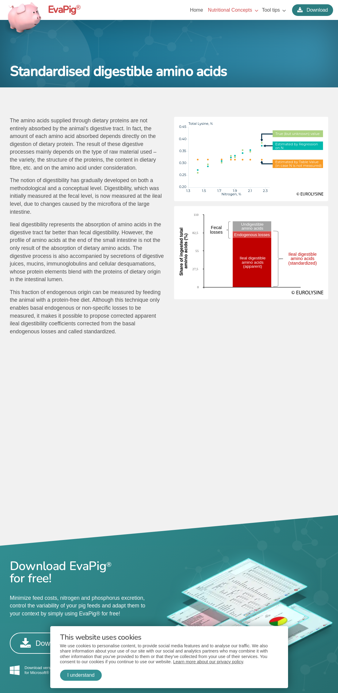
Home (196, 10)
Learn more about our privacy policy (208, 661)
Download (312, 10)
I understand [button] (81, 675)
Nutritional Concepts (230, 10)
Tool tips (271, 10)
